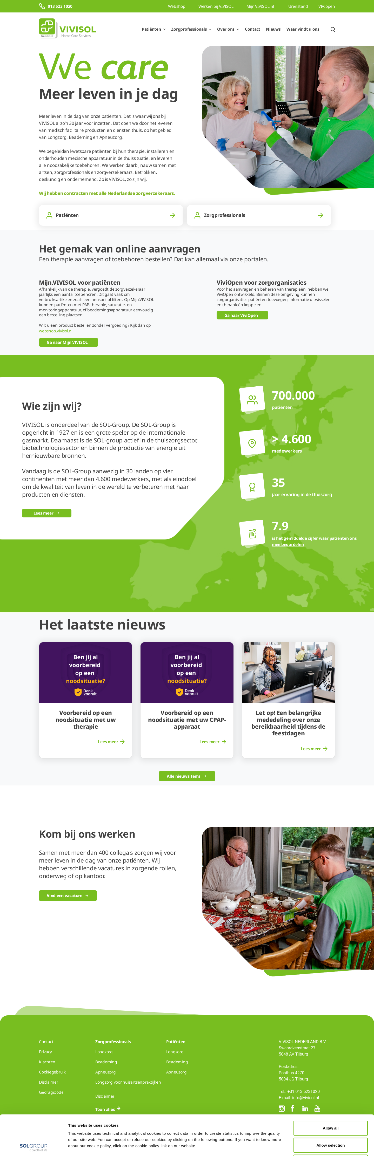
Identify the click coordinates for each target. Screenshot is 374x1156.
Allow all (331, 1088)
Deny (331, 1122)
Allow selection (330, 1105)
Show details (269, 1146)
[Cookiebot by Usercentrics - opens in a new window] (33, 1146)
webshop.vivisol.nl (55, 331)
